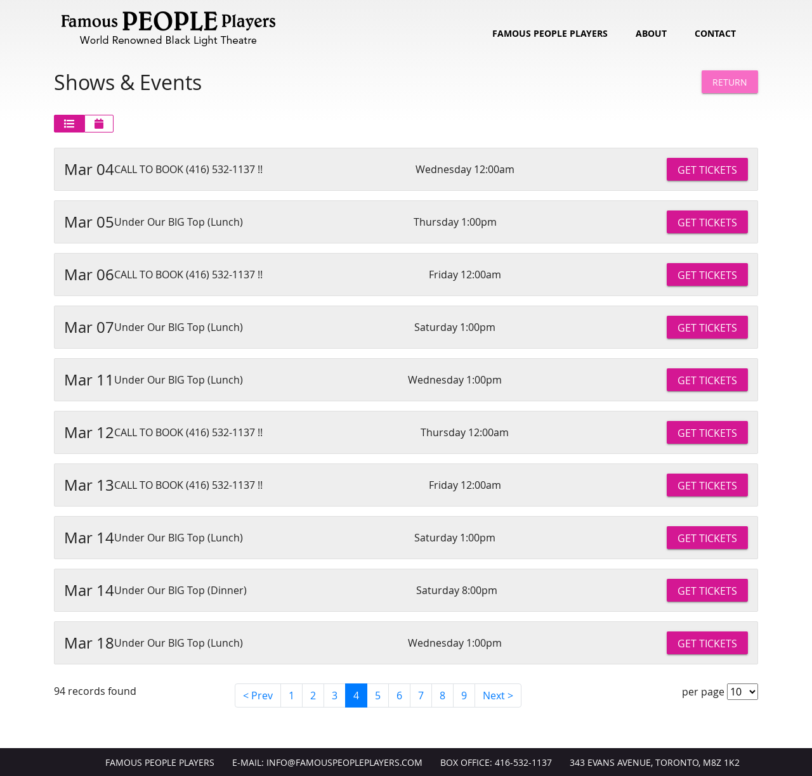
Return (729, 82)
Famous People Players (550, 33)
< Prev (258, 695)
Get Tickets (707, 170)
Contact (715, 33)
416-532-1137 (523, 762)
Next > (498, 695)
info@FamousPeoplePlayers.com (344, 762)
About (651, 33)
